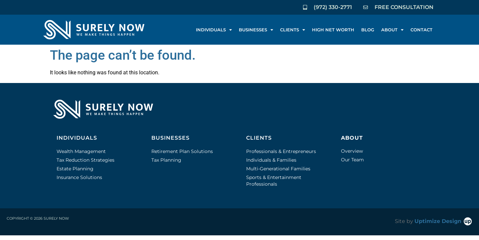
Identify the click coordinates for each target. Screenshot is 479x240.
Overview (352, 151)
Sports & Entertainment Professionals (273, 180)
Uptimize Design (443, 221)
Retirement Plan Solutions (182, 151)
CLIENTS (292, 29)
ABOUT (392, 29)
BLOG (367, 29)
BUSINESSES (256, 29)
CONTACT (421, 29)
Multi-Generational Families (278, 169)
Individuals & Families (271, 160)
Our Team (352, 160)
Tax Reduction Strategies (85, 160)
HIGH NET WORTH (333, 29)
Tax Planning (166, 160)
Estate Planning (75, 169)
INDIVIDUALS (214, 29)
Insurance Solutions (79, 177)
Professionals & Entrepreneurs (281, 151)
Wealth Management (81, 151)
